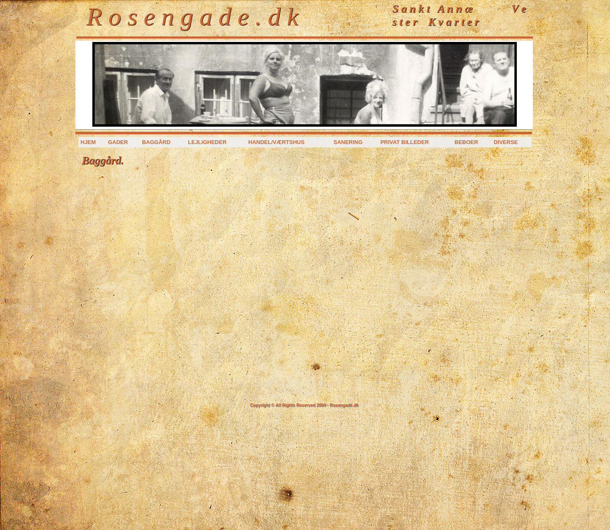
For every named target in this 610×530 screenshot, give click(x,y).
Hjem (88, 142)
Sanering (348, 142)
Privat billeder (404, 142)
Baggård (156, 142)
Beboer (466, 142)
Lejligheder (207, 142)
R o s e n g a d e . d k (192, 17)
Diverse (506, 142)
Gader (118, 142)
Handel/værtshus (276, 142)
